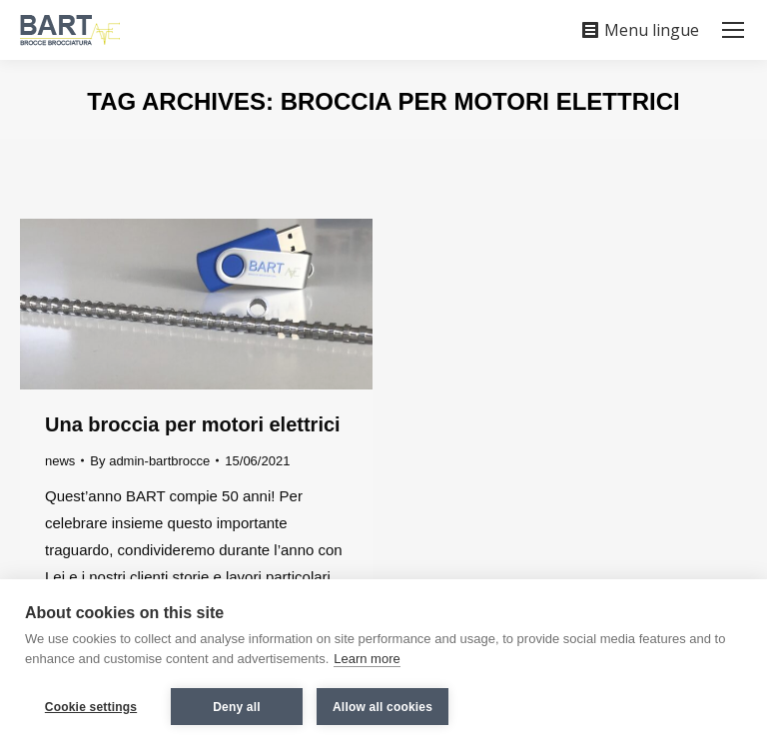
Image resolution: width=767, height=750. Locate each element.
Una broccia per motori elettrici (193, 424)
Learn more (366, 658)
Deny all (237, 707)
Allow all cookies (382, 707)
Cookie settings (91, 707)
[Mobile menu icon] (733, 30)
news (60, 460)
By (150, 460)
